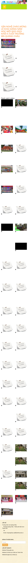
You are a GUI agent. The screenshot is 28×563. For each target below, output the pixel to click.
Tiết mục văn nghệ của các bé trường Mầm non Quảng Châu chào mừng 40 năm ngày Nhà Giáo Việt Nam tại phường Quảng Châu (6, 299)
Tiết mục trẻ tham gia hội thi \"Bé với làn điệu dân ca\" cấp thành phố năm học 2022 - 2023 (7, 274)
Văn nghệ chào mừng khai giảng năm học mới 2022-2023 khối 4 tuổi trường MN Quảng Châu (21, 374)
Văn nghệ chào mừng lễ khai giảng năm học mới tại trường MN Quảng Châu (13, 65)
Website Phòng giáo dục (8, 550)
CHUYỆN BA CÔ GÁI (20, 492)
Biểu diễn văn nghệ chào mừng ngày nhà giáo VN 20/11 (21, 425)
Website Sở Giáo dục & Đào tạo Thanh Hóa (12, 552)
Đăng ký (5, 544)
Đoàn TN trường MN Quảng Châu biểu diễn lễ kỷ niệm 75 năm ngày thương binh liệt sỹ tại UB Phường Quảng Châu (6, 412)
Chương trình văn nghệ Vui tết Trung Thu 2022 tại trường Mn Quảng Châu (20, 320)
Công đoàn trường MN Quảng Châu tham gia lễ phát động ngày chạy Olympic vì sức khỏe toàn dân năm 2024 (21, 159)
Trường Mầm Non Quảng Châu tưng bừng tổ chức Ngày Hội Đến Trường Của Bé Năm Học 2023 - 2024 (13, 51)
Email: (4, 532)
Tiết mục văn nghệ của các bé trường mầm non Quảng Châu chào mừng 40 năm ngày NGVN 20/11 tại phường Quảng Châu (20, 277)
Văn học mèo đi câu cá (20, 505)
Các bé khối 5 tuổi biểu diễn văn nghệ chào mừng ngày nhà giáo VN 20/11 (21, 410)
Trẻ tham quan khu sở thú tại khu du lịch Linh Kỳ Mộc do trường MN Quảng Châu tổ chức (20, 237)
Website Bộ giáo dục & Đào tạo (9, 554)
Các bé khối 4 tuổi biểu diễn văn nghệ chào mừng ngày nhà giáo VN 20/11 (6, 440)
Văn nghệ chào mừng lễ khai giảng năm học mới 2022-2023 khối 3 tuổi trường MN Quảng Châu (13, 79)
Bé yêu (3, 518)
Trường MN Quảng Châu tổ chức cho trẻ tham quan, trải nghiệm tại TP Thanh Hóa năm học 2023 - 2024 (20, 139)
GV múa (3, 505)
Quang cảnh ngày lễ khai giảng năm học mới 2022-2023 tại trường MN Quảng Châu (7, 393)
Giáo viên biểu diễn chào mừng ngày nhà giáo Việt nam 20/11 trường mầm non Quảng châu (7, 457)
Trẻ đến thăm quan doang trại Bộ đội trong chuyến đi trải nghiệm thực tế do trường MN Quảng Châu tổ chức (21, 256)
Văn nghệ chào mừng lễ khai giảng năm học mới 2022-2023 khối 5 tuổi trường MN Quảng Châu (13, 94)
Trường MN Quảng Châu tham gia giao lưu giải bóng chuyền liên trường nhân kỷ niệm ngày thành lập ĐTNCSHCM (7, 179)
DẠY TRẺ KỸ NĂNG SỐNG (19, 468)
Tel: (3, 530)
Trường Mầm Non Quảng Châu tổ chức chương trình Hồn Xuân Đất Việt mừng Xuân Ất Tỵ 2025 (6, 139)
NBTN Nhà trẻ (19, 480)
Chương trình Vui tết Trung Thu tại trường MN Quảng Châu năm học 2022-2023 (6, 337)
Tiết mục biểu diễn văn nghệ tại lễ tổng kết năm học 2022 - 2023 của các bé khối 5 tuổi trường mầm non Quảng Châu (20, 200)
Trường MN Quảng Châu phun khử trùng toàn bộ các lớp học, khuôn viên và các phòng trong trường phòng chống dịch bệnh (21, 179)
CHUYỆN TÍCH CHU (19, 455)
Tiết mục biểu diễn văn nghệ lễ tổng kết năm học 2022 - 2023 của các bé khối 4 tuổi (7, 219)
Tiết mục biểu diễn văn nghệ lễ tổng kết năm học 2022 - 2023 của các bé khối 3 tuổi (21, 219)
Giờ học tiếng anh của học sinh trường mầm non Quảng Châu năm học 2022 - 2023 (6, 320)
